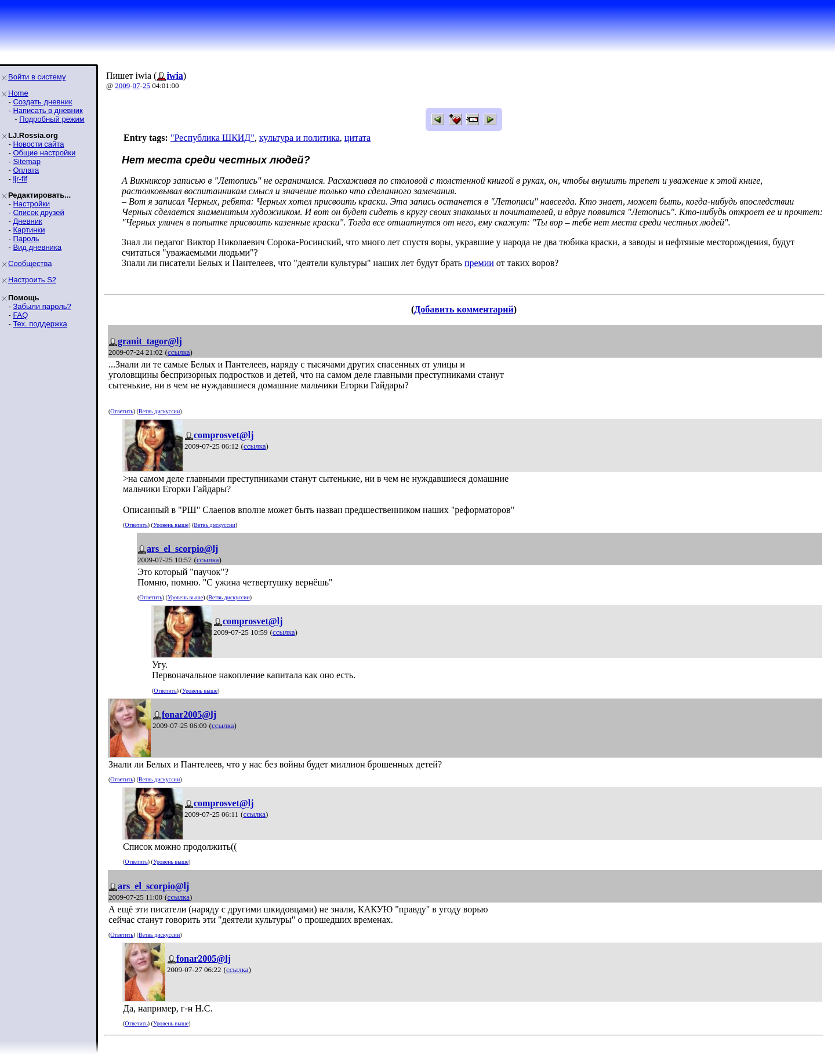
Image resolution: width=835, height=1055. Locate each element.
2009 (122, 85)
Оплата (26, 170)
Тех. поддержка (40, 323)
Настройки (31, 203)
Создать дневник (42, 101)
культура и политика (299, 138)
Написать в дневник (47, 110)
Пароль (26, 238)
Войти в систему (37, 76)
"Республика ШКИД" (212, 138)
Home (18, 93)
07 (136, 85)
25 (146, 85)
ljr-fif (20, 178)
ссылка (179, 352)
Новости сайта (38, 144)
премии (479, 263)
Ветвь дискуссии (159, 411)
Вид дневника (37, 247)
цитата (357, 138)
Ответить (121, 411)
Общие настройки (44, 152)
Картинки (29, 229)
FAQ (20, 315)
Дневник (27, 221)
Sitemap (27, 161)
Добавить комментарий (463, 309)
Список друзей (38, 212)
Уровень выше (170, 525)
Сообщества (30, 263)
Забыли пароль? (42, 306)
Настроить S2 (32, 279)
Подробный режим (51, 119)
